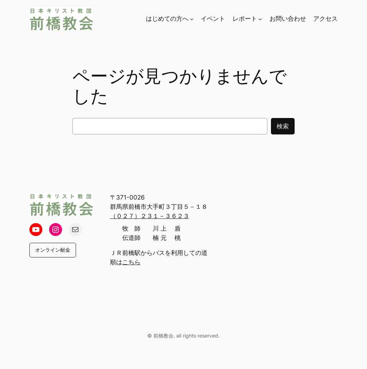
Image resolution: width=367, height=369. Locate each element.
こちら (131, 262)
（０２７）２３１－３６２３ (149, 216)
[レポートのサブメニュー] (260, 18)
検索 (283, 126)
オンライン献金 (52, 250)
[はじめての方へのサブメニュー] (192, 18)
